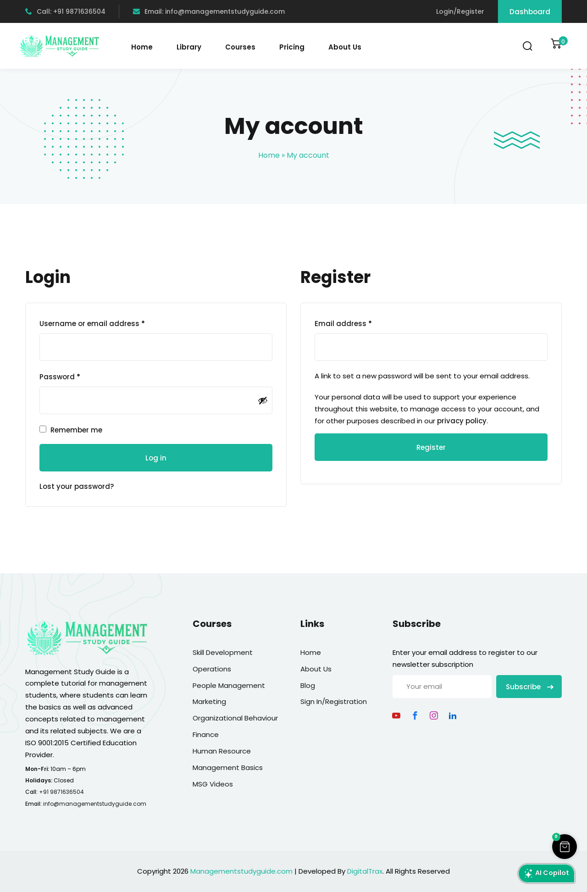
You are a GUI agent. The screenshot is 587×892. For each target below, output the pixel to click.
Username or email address (92, 324)
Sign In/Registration (333, 701)
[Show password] (263, 400)
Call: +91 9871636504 (65, 11)
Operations (212, 669)
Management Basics (228, 767)
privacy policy (462, 421)
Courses (240, 47)
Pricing (292, 47)
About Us (344, 47)
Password (59, 377)
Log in (155, 458)
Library (189, 47)
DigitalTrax (364, 871)
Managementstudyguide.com (241, 871)
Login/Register (460, 11)
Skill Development (223, 652)
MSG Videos (213, 784)
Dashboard (529, 12)
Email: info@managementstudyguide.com (209, 11)
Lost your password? (76, 486)
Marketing (209, 701)
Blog (307, 685)
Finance (206, 734)
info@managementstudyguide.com (94, 804)
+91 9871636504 (61, 792)
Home (142, 47)
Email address (343, 324)
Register (431, 447)
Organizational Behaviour (235, 718)
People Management (229, 685)
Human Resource (222, 751)
